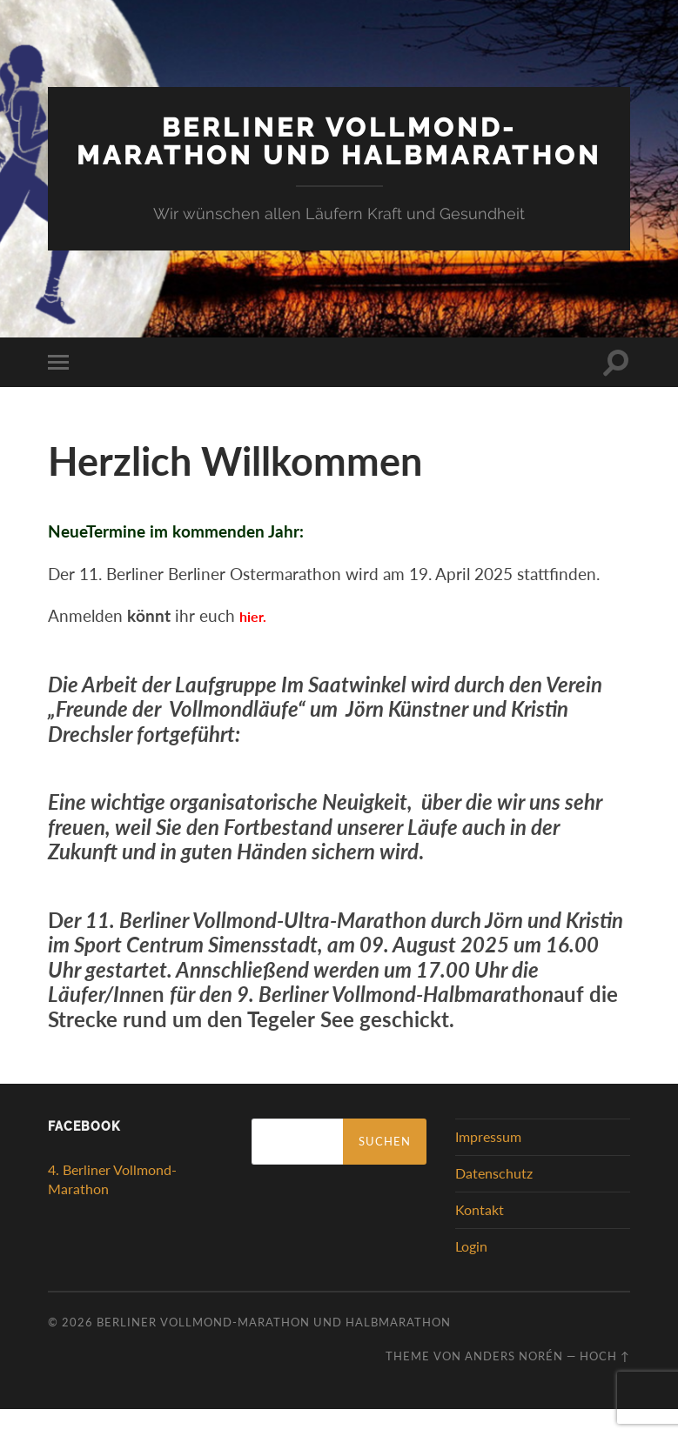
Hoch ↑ (605, 1383)
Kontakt (479, 1236)
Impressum (488, 1164)
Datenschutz (494, 1200)
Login (471, 1273)
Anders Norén (514, 1383)
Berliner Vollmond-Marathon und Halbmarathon (339, 153)
